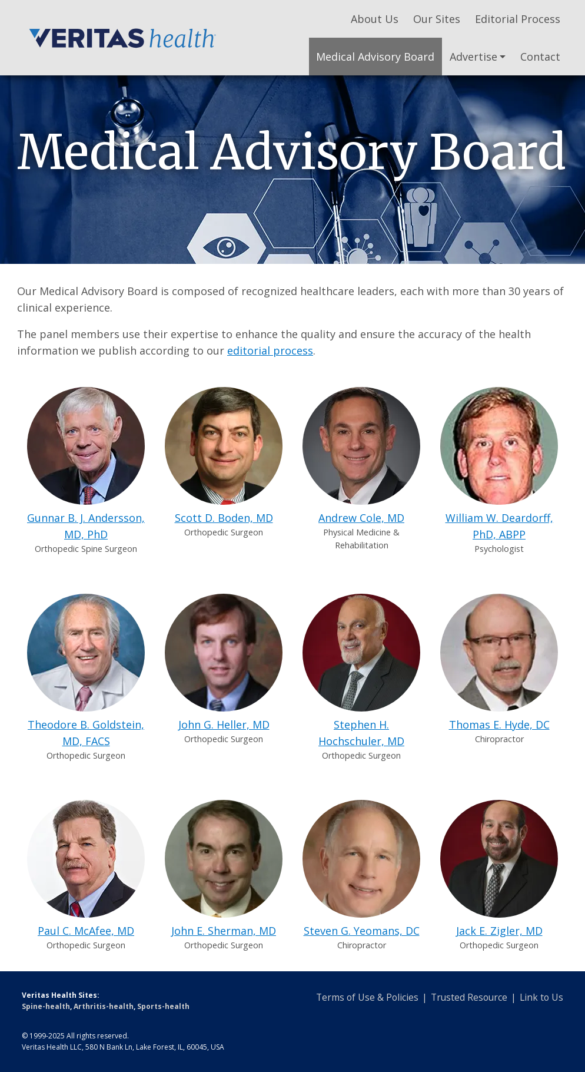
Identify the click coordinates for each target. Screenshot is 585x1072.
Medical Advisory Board (375, 56)
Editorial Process (517, 19)
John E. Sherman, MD (223, 869)
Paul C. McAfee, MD (86, 869)
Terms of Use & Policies (367, 997)
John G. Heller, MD (223, 663)
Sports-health (163, 1006)
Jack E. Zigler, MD (499, 869)
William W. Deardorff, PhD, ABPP (499, 464)
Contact (540, 56)
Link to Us (541, 997)
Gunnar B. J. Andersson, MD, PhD (86, 464)
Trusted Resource (469, 997)
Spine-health (46, 1006)
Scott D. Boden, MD (223, 456)
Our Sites (436, 19)
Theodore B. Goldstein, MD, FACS (86, 671)
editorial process (270, 350)
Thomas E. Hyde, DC (499, 663)
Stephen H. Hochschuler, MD (361, 671)
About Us (374, 19)
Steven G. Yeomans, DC (361, 869)
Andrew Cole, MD (361, 456)
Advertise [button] (473, 56)
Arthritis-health (104, 1006)
